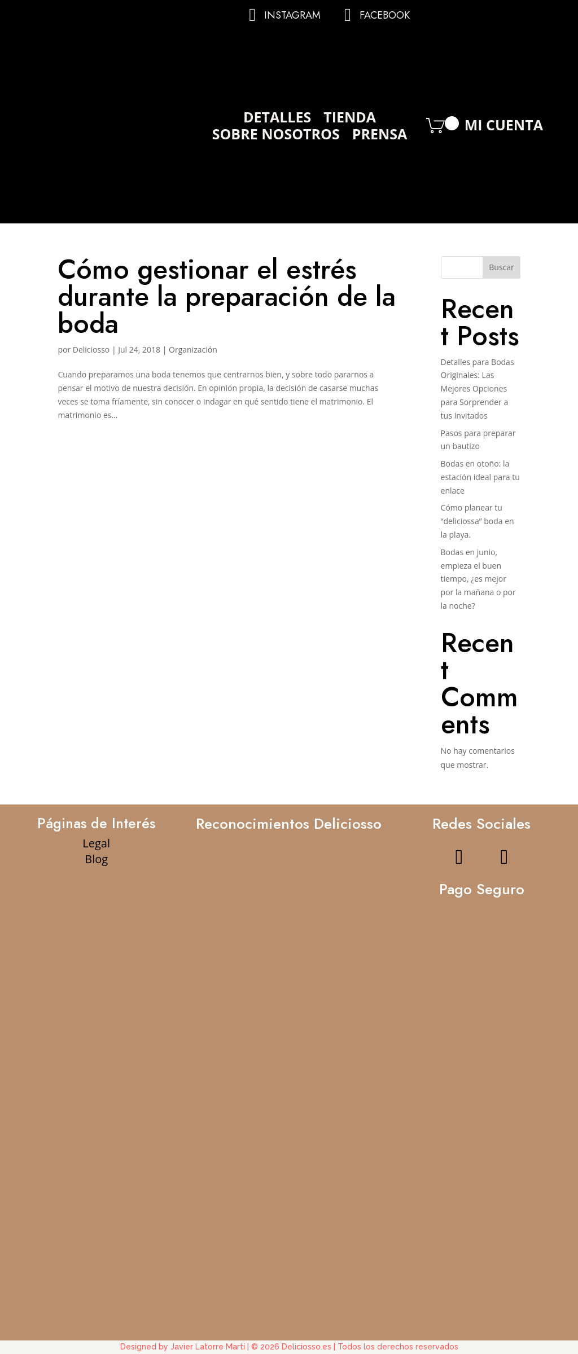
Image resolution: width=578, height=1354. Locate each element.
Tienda (349, 119)
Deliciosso (91, 349)
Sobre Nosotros (276, 136)
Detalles (277, 119)
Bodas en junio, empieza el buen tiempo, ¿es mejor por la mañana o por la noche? (478, 579)
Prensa (380, 136)
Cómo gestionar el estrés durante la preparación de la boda (227, 296)
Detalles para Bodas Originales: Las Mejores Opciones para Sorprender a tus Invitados (477, 389)
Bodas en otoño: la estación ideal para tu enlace (480, 477)
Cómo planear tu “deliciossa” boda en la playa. (477, 521)
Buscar (501, 267)
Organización (193, 349)
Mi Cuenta (504, 127)
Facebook (385, 15)
